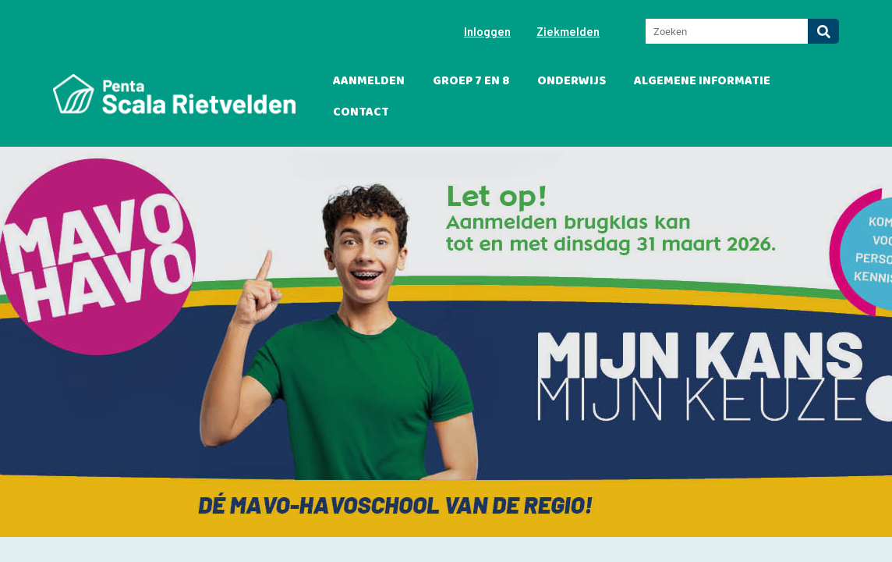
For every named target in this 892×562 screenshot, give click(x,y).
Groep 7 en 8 (471, 81)
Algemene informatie (702, 81)
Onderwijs (571, 81)
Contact (361, 112)
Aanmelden (369, 81)
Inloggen (487, 31)
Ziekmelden (568, 31)
